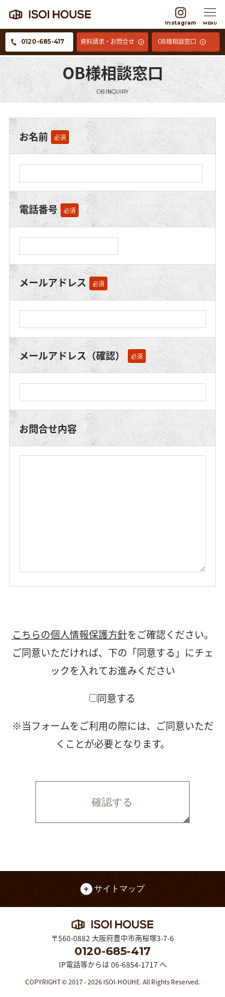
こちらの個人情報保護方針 (69, 634)
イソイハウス (82, 14)
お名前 (33, 136)
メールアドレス (52, 282)
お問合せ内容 (48, 428)
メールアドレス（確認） (72, 355)
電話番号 (38, 209)
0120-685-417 (112, 951)
